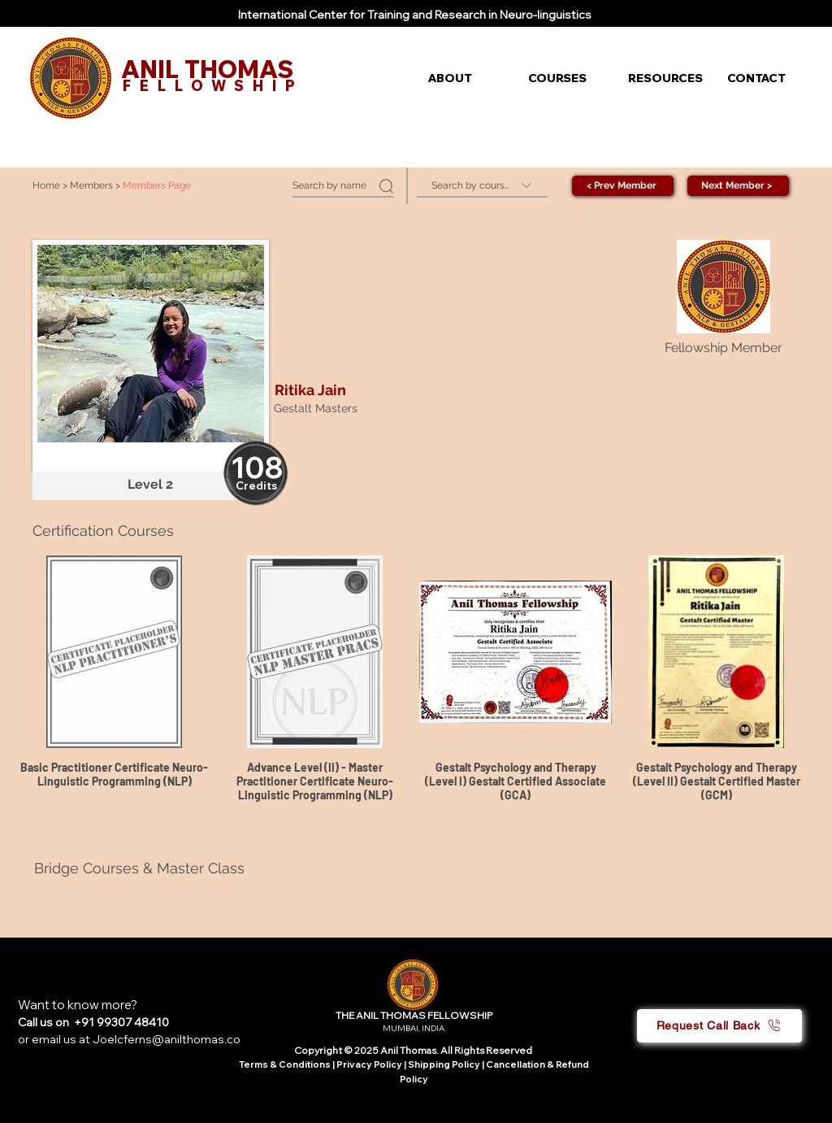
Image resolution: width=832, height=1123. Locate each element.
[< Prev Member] (623, 186)
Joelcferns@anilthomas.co (166, 1039)
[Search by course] (482, 186)
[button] (466, 78)
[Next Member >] (738, 186)
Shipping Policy (444, 1064)
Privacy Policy (370, 1064)
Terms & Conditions (285, 1064)
